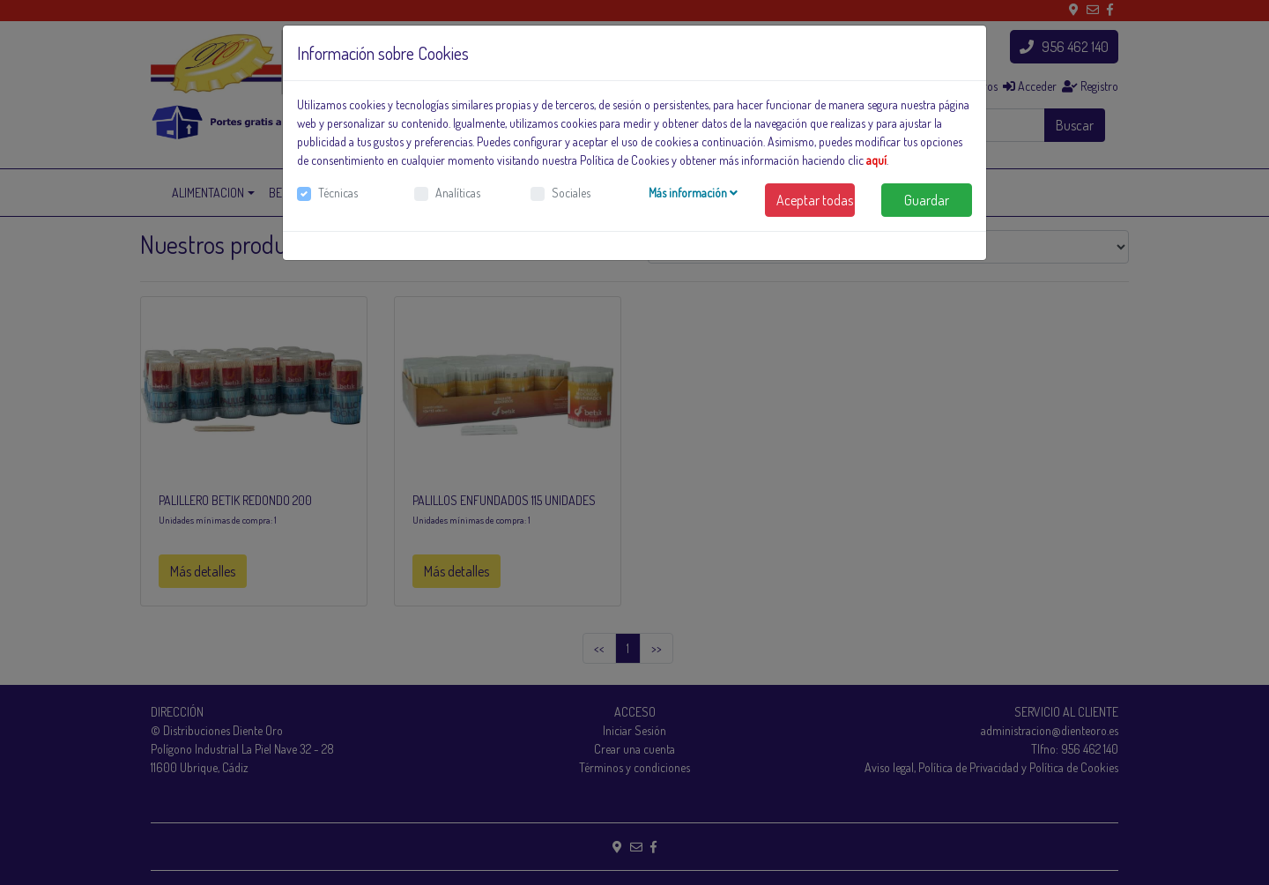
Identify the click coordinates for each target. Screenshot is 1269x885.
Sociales (571, 192)
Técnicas (338, 192)
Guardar (926, 200)
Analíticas (457, 192)
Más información (693, 192)
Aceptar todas (814, 200)
